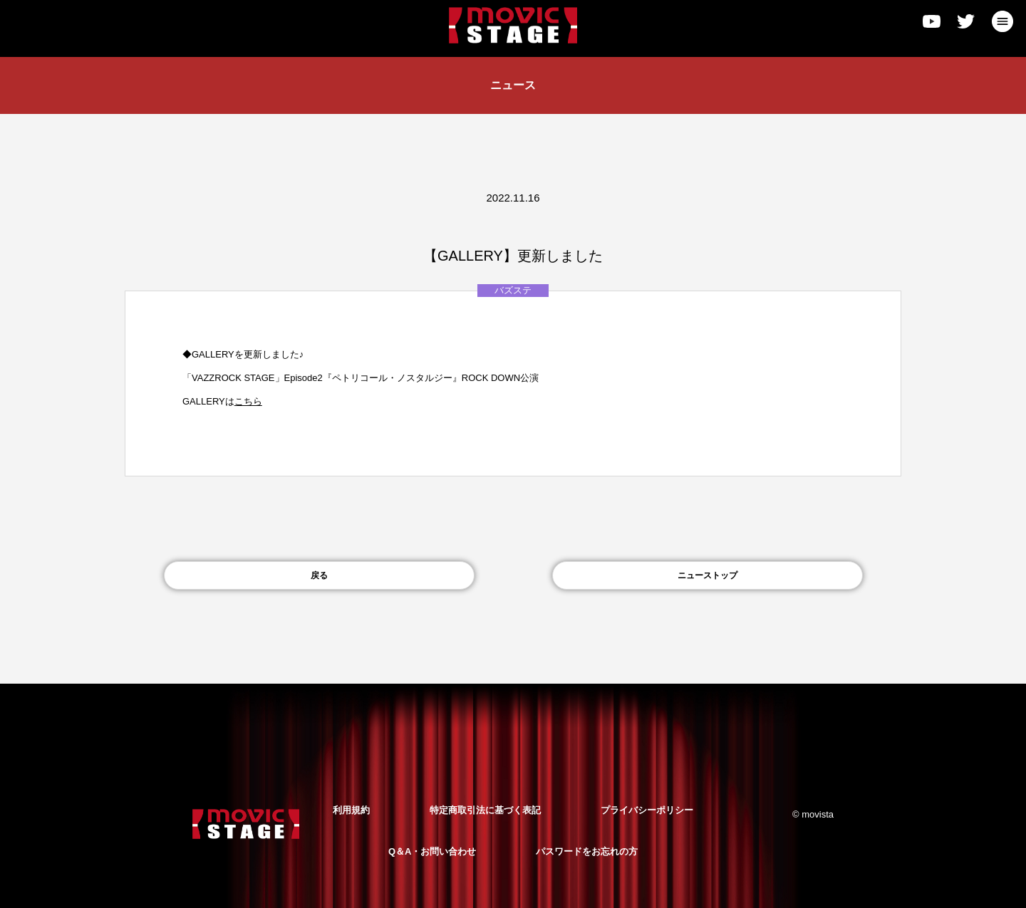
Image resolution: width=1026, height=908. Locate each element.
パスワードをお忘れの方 (587, 851)
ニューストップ (707, 575)
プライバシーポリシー (647, 810)
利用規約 (351, 810)
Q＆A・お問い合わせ (432, 851)
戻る (319, 575)
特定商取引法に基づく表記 (485, 810)
